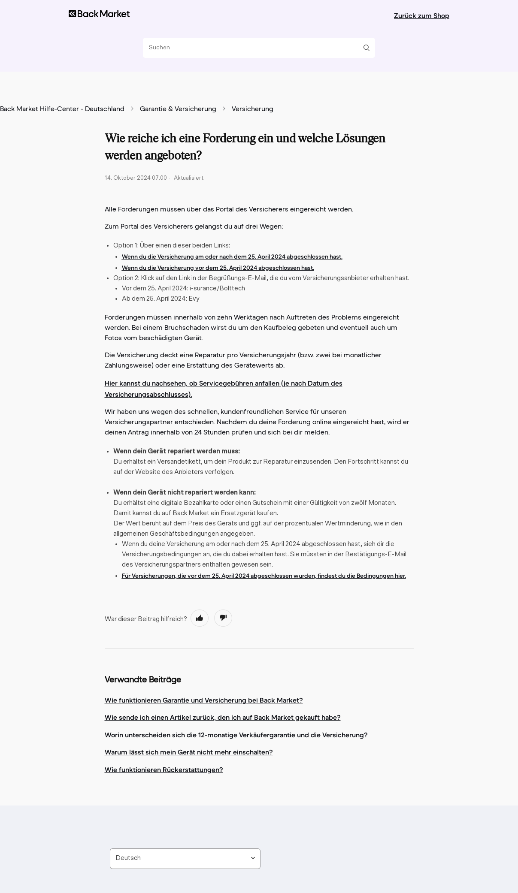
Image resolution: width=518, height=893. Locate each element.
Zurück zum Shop (421, 15)
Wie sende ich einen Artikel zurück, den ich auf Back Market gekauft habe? (223, 717)
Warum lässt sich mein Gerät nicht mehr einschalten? (189, 752)
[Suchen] (256, 48)
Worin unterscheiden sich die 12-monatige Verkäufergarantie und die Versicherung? (236, 734)
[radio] (200, 618)
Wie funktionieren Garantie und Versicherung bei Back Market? (204, 700)
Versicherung (252, 109)
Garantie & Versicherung (178, 109)
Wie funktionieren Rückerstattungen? (164, 769)
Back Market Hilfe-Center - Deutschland (62, 109)
